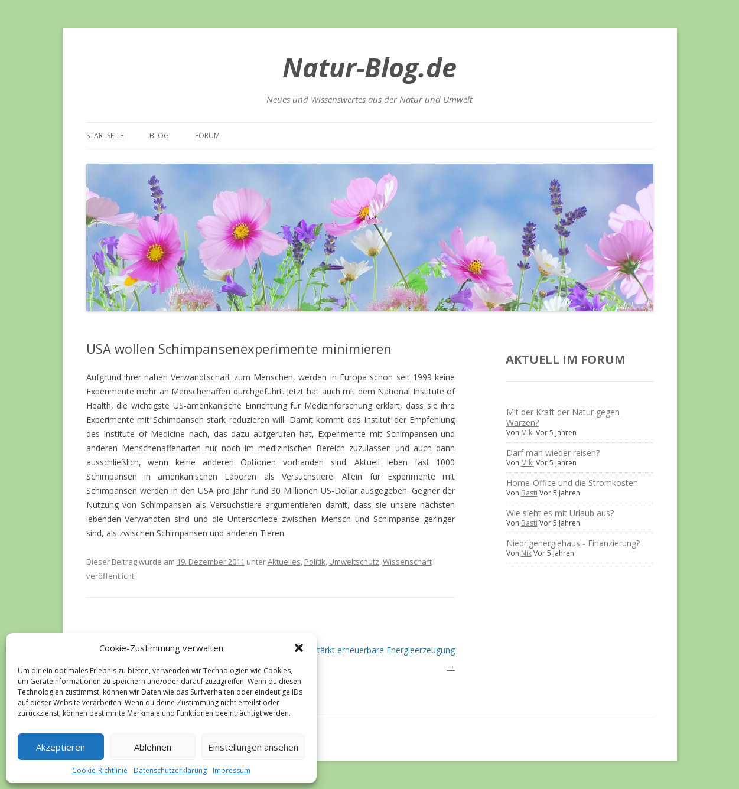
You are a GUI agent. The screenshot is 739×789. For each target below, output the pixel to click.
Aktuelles (284, 561)
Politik (314, 561)
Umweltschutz (354, 561)
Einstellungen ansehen (253, 747)
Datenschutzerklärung (170, 770)
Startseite (104, 136)
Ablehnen (152, 747)
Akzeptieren (60, 747)
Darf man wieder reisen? (553, 452)
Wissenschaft (407, 561)
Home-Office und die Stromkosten (572, 482)
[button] (299, 648)
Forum (207, 136)
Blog (159, 136)
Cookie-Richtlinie (100, 770)
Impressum (231, 770)
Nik (526, 553)
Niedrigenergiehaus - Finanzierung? (573, 543)
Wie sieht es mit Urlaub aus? (560, 513)
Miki (527, 433)
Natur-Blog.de (369, 67)
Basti (529, 493)
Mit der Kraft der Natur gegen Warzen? (563, 417)
